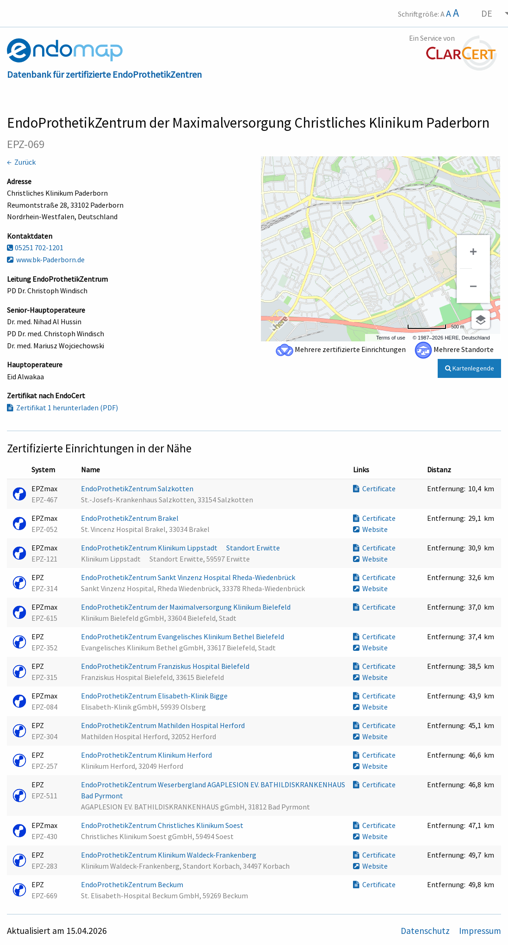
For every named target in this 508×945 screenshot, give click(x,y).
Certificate (374, 488)
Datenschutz (426, 930)
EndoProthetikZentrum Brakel (130, 518)
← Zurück (21, 162)
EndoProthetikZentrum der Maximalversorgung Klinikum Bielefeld (186, 606)
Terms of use (390, 337)
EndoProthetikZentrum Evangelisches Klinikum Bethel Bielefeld (183, 636)
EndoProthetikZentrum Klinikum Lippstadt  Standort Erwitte (181, 547)
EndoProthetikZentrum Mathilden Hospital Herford (163, 725)
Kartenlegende (469, 368)
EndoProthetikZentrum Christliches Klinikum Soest (163, 825)
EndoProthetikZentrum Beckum (133, 884)
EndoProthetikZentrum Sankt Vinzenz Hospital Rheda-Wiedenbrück (189, 577)
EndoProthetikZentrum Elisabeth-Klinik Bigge (155, 695)
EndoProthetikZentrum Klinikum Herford (147, 755)
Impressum (480, 930)
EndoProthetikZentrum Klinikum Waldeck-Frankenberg (169, 854)
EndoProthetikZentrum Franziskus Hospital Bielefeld (166, 666)
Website (370, 529)
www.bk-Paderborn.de (46, 259)
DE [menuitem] (486, 13)
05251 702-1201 (35, 247)
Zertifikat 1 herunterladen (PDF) (62, 407)
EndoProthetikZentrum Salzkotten (138, 488)
